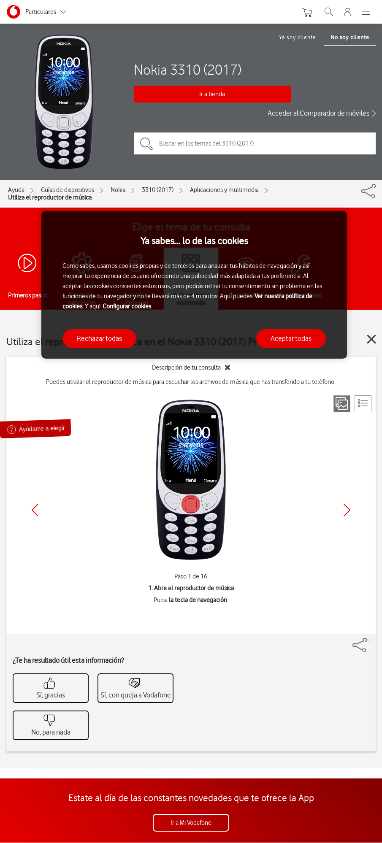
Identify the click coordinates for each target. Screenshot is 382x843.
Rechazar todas (99, 338)
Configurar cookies (127, 306)
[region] (194, 285)
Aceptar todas (291, 338)
